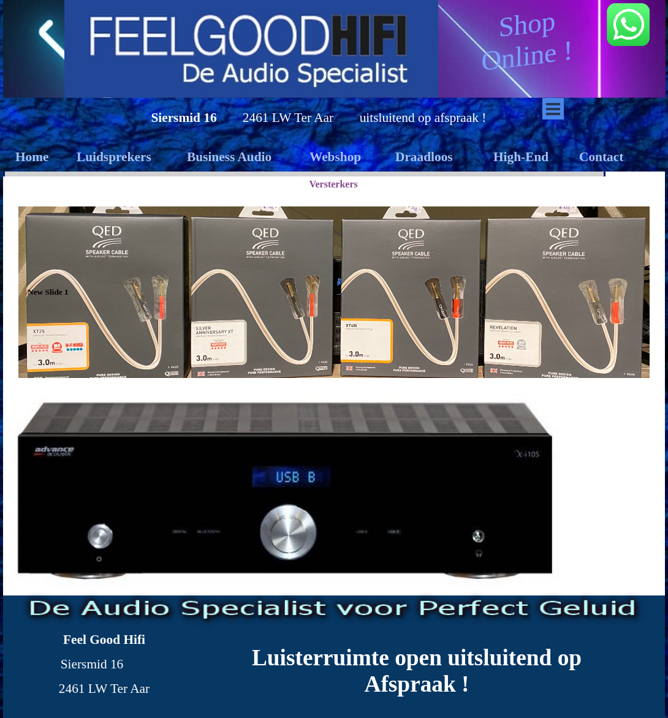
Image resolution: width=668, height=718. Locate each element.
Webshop (335, 156)
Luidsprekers (114, 156)
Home (32, 156)
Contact (601, 156)
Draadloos (424, 156)
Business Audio (229, 156)
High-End (520, 156)
